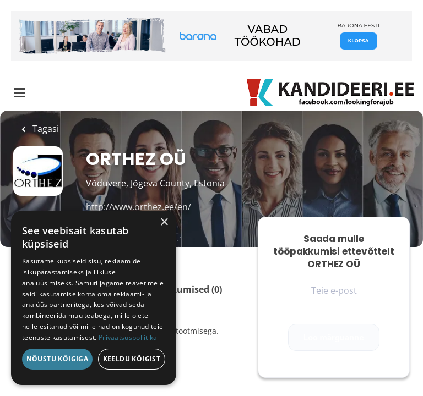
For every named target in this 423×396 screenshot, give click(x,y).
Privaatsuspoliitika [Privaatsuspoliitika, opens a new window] (128, 337)
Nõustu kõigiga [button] (57, 359)
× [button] (164, 222)
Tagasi (44, 129)
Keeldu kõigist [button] (132, 359)
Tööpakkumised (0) (180, 289)
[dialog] (93, 298)
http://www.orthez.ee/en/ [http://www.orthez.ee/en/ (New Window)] (138, 207)
